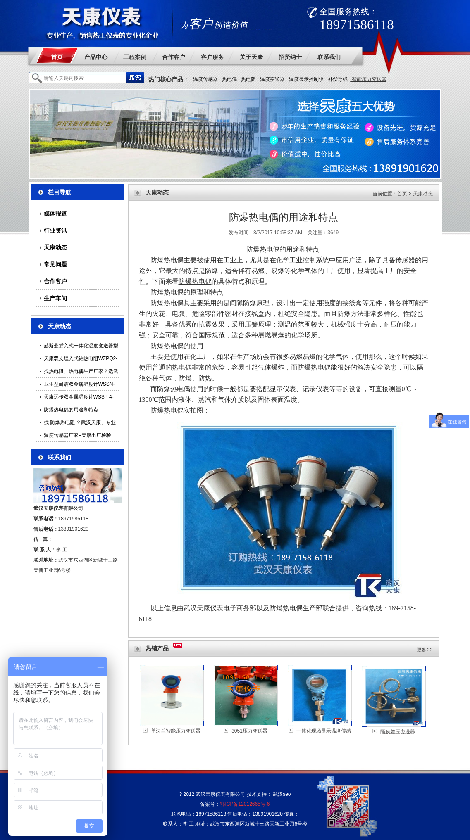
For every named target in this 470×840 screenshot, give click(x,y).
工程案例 (134, 57)
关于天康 (251, 57)
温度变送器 (272, 79)
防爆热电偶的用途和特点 (71, 410)
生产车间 (55, 298)
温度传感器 (205, 79)
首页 (57, 57)
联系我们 (329, 57)
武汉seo (282, 794)
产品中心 (95, 57)
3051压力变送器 (249, 731)
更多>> (424, 650)
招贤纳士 (290, 57)
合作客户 (173, 57)
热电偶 (229, 79)
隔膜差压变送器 (397, 732)
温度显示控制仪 (306, 79)
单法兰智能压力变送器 (175, 731)
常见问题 (55, 264)
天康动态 (55, 247)
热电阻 (248, 79)
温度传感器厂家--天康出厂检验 (78, 435)
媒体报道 (55, 213)
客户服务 (212, 57)
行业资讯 (55, 230)
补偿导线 (338, 79)
